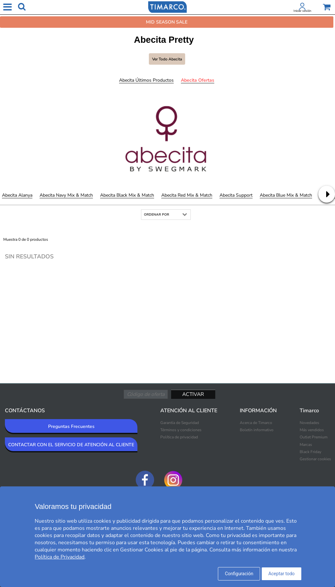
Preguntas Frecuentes (71, 426)
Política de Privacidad (59, 557)
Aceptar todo (281, 573)
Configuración (239, 573)
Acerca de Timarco (256, 422)
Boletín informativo (256, 429)
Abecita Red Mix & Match (186, 195)
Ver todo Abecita (167, 59)
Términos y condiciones (181, 429)
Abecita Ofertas (197, 80)
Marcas (306, 444)
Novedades (309, 422)
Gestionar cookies (315, 459)
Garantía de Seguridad (179, 422)
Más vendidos (312, 429)
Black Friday (310, 451)
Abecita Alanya (17, 195)
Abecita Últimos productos (146, 80)
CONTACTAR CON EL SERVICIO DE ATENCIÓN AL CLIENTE (71, 445)
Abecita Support (236, 195)
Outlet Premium (313, 437)
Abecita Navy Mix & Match (66, 195)
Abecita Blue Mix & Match (286, 195)
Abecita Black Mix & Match (127, 195)
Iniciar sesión (302, 11)
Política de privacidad (179, 437)
